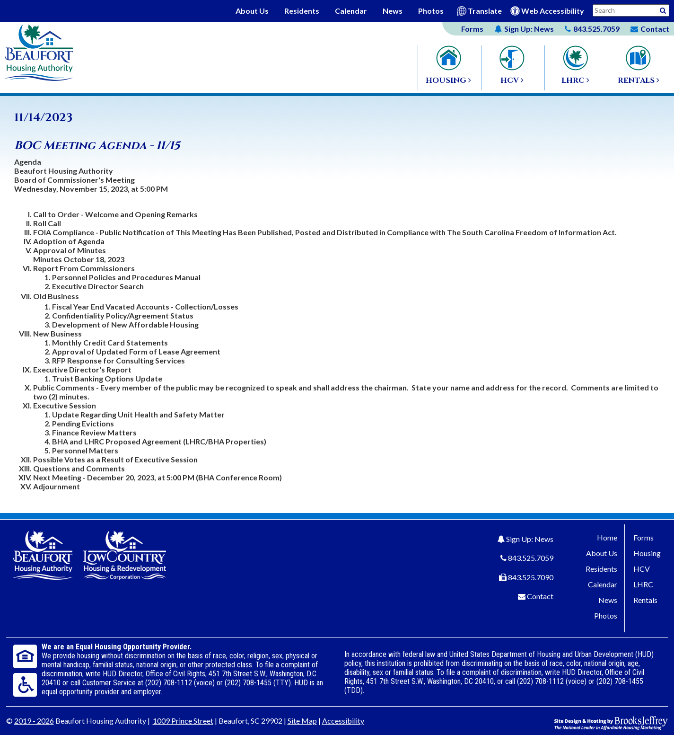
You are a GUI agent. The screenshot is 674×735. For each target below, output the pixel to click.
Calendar (351, 10)
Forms (472, 28)
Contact (540, 596)
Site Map (302, 720)
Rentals (645, 599)
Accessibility (343, 720)
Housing (647, 553)
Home (607, 537)
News (393, 10)
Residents (301, 10)
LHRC (643, 584)
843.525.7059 (530, 557)
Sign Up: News (529, 538)
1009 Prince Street (183, 720)
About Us (252, 10)
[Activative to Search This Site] (663, 9)
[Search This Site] (631, 10)
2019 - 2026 (34, 720)
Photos (431, 10)
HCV (641, 568)
